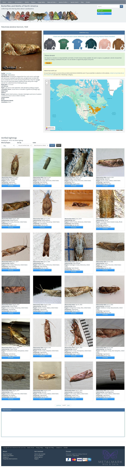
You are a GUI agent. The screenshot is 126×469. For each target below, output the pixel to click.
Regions (33, 2)
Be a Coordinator (38, 455)
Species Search (74, 2)
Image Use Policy (49, 447)
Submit (52, 145)
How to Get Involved (39, 454)
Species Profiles (63, 2)
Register (36, 459)
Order (34, 142)
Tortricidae (8, 73)
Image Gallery (41, 2)
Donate (88, 2)
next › (68, 405)
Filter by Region (5, 142)
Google (113, 130)
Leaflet (105, 130)
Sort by (19, 142)
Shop (82, 2)
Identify (27, 2)
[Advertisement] (63, 424)
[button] (4, 51)
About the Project (7, 454)
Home (4, 2)
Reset (58, 145)
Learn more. (76, 455)
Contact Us (59, 447)
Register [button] (101, 13)
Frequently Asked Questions (10, 459)
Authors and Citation (8, 455)
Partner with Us (38, 457)
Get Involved (18, 2)
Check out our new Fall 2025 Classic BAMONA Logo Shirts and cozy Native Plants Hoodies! (84, 36)
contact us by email (115, 73)
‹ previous (58, 405)
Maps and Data (51, 2)
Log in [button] (100, 10)
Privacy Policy (39, 447)
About (10, 2)
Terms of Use (30, 447)
